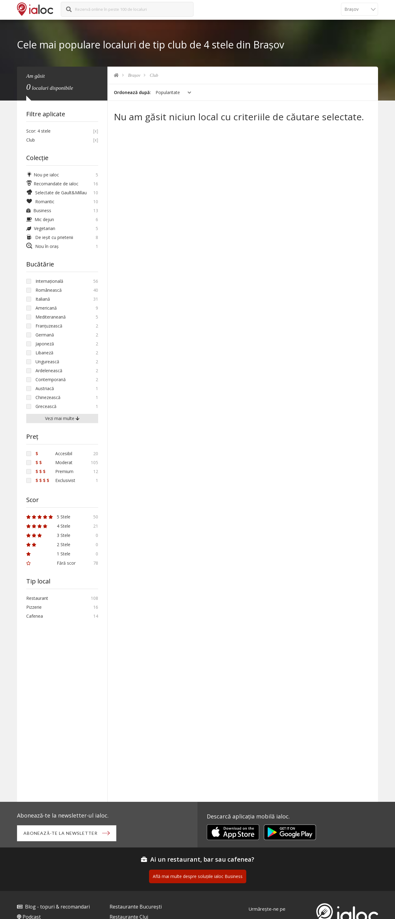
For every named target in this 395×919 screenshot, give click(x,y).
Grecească (45, 406)
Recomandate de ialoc (52, 184)
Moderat (54, 462)
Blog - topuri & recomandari (57, 906)
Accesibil (53, 453)
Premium (54, 471)
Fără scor (51, 563)
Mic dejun (40, 219)
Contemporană (50, 379)
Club (154, 75)
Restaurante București (136, 906)
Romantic (40, 201)
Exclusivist (55, 480)
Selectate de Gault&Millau (56, 193)
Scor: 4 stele (38, 131)
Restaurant (37, 598)
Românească (48, 290)
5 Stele (48, 517)
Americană (46, 308)
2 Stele (48, 544)
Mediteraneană (50, 317)
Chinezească (47, 397)
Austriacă (44, 388)
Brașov (134, 75)
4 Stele (48, 526)
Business (38, 210)
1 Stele (48, 554)
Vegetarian (40, 228)
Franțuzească (48, 326)
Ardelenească (48, 370)
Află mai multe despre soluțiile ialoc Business (198, 876)
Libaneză (44, 353)
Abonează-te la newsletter (60, 833)
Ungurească (47, 362)
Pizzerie (34, 607)
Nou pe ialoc (42, 175)
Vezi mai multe (62, 418)
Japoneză (44, 344)
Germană (44, 335)
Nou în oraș (42, 246)
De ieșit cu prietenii (49, 237)
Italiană (42, 299)
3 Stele (48, 535)
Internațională (49, 281)
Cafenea (34, 616)
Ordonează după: (132, 92)
